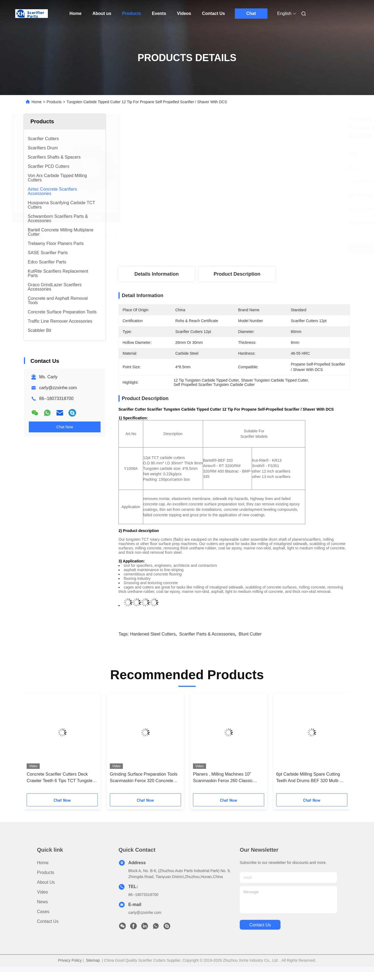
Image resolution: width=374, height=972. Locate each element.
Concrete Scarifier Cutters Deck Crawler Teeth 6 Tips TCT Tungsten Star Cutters (61, 778)
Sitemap (93, 960)
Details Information (156, 274)
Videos (184, 13)
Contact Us (213, 13)
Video (42, 892)
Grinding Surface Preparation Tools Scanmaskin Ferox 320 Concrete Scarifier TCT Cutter (143, 778)
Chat (251, 13)
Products (131, 13)
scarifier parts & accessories (207, 634)
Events (159, 13)
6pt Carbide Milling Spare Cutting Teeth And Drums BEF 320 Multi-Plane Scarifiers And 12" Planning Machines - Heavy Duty (308, 778)
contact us (260, 925)
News (42, 901)
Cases (43, 911)
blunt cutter (250, 634)
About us (101, 13)
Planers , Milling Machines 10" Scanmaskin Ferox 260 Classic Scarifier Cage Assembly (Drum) (224, 778)
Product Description (237, 274)
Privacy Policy (70, 960)
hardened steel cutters (153, 634)
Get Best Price (267, 249)
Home (76, 13)
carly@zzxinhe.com (58, 387)
